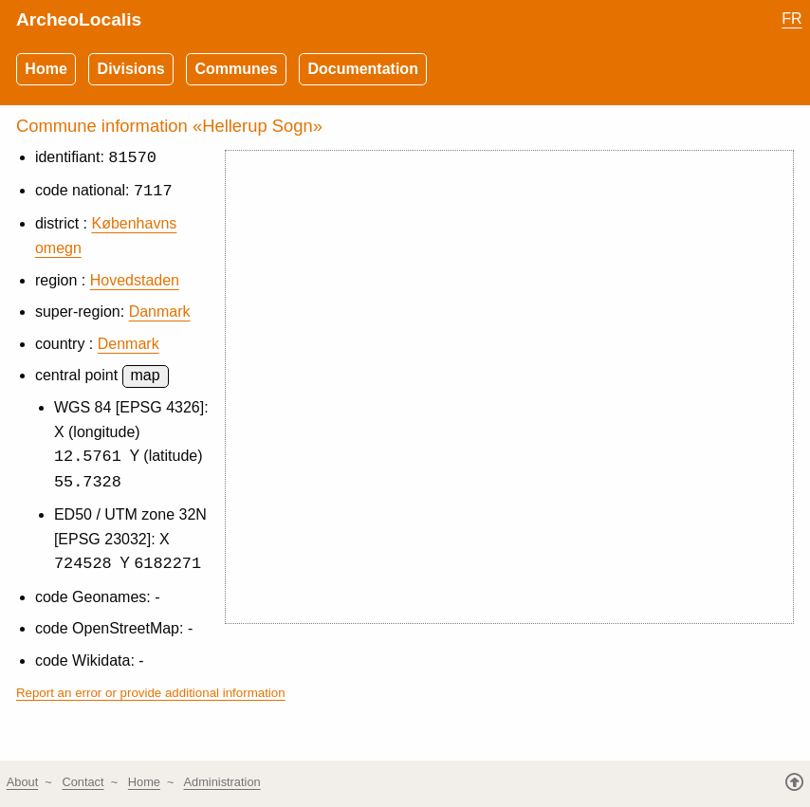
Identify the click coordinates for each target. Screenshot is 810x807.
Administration (222, 782)
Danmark (160, 312)
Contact (82, 782)
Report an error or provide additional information (150, 695)
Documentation (362, 69)
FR (791, 18)
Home (45, 69)
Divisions (131, 69)
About (22, 782)
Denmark (128, 345)
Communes (236, 69)
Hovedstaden (134, 281)
